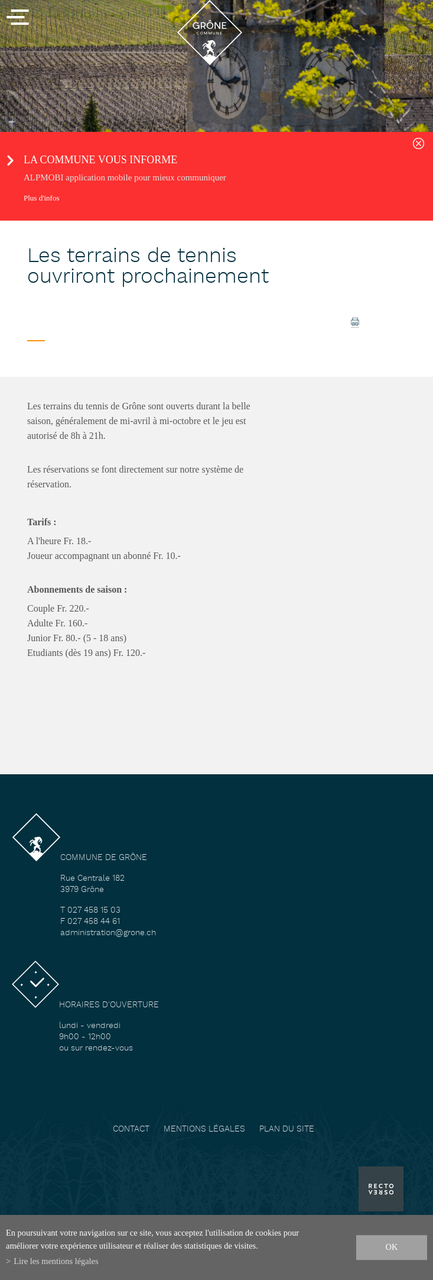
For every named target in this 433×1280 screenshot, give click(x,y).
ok (392, 1247)
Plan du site (286, 1129)
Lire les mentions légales (56, 1261)
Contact (131, 1129)
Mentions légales (204, 1129)
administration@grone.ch (108, 933)
